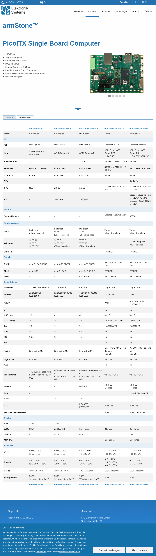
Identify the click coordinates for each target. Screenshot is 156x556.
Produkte (92, 11)
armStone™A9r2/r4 (88, 128)
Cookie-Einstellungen (109, 550)
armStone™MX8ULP (114, 128)
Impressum (41, 551)
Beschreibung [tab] (25, 117)
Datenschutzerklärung (69, 551)
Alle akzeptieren (140, 550)
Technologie (121, 11)
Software (106, 11)
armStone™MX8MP (139, 128)
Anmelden (124, 2)
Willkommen (77, 11)
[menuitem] (77, 13)
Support (135, 11)
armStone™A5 (36, 128)
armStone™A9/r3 (62, 128)
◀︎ (83, 75)
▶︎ (151, 75)
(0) (43, 2)
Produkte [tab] (9, 117)
